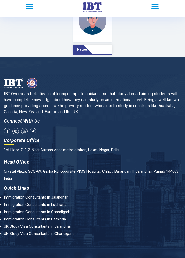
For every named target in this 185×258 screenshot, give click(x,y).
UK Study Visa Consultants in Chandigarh (39, 233)
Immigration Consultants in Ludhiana (35, 204)
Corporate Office (22, 140)
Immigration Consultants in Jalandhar (36, 197)
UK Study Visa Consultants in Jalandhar (37, 226)
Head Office (16, 162)
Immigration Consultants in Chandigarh (37, 211)
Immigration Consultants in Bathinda (35, 219)
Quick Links (16, 188)
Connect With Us (22, 121)
